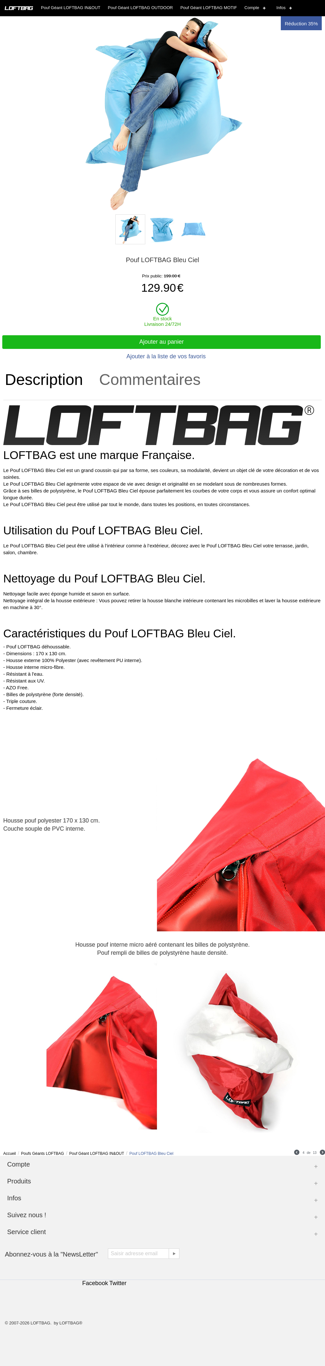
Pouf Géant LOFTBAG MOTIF (208, 7)
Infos (281, 7)
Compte (251, 7)
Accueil (9, 1153)
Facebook (95, 1283)
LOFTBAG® (70, 1323)
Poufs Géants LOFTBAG (42, 1153)
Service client (26, 1231)
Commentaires (150, 379)
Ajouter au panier (161, 341)
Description (44, 379)
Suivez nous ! (26, 1215)
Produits (19, 1181)
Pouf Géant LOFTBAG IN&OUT (70, 7)
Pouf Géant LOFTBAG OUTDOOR (140, 7)
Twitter (117, 1283)
